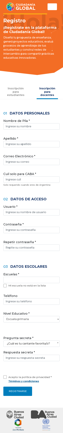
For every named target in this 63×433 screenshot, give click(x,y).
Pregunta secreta (17, 338)
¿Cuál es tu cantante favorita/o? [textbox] (28, 343)
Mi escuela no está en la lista (27, 285)
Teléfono (10, 296)
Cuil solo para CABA (18, 174)
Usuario (9, 207)
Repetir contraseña (18, 242)
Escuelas (10, 274)
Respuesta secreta (18, 352)
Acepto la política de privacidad (29, 377)
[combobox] (31, 280)
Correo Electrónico (18, 156)
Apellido (9, 138)
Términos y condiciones (23, 381)
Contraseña (12, 224)
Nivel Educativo (15, 313)
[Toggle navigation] (52, 6)
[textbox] (5, 280)
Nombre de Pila (15, 121)
